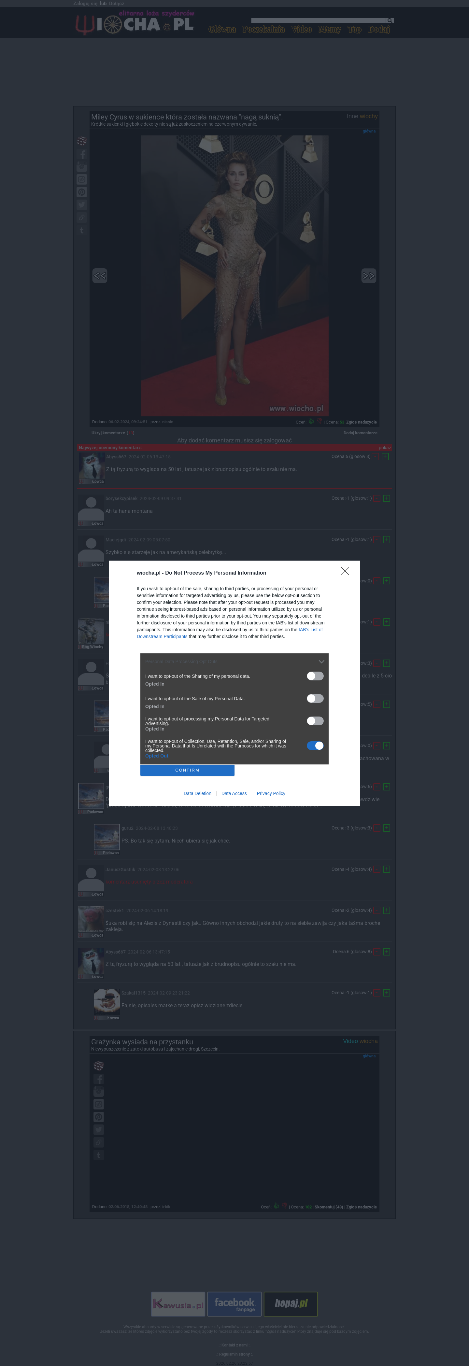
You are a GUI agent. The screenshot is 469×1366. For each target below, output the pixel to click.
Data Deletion (197, 793)
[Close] (347, 573)
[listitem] (234, 661)
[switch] (315, 676)
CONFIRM (187, 770)
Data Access (234, 793)
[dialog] (234, 683)
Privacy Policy (271, 793)
